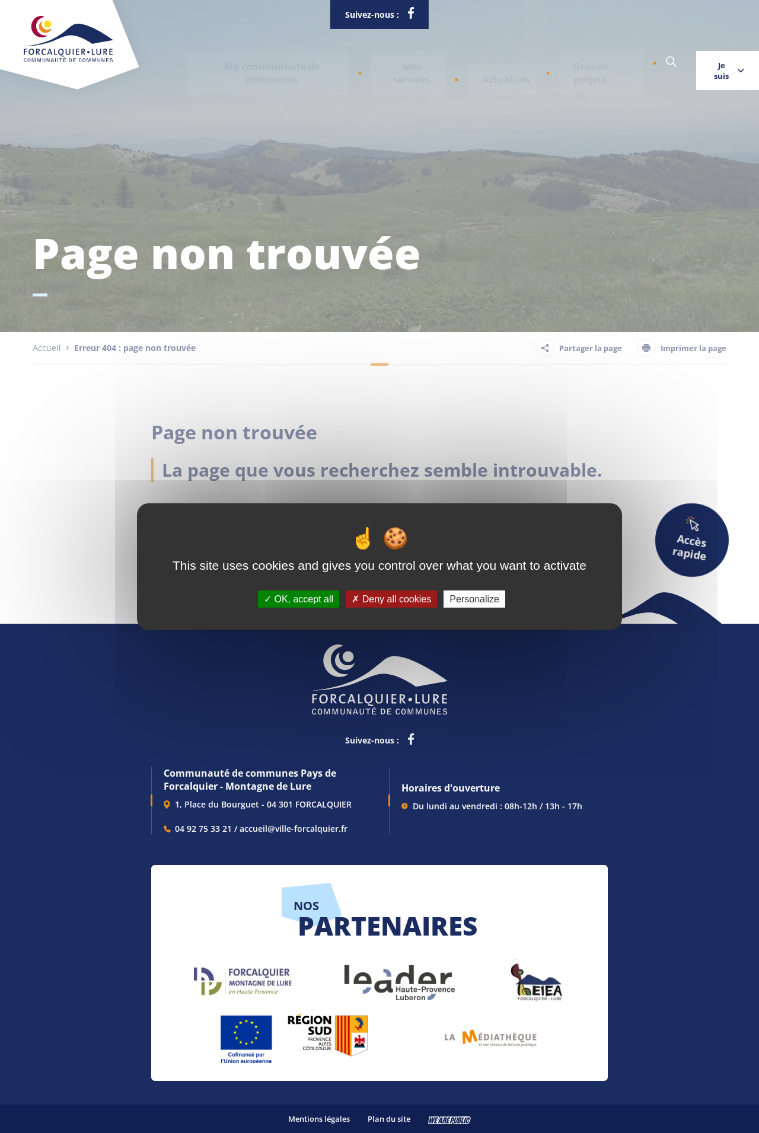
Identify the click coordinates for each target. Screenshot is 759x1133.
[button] (258, 62)
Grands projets (532, 62)
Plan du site (389, 1118)
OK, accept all (298, 598)
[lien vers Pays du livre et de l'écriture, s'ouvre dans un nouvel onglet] (491, 1033)
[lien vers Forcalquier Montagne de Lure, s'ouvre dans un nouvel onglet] (243, 976)
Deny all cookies (391, 598)
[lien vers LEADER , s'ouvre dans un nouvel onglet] (398, 976)
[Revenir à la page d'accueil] (68, 59)
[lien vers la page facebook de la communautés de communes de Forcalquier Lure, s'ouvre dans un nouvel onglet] (411, 15)
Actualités (453, 62)
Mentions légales (319, 1118)
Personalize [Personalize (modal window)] (474, 598)
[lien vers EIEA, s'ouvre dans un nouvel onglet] (535, 977)
